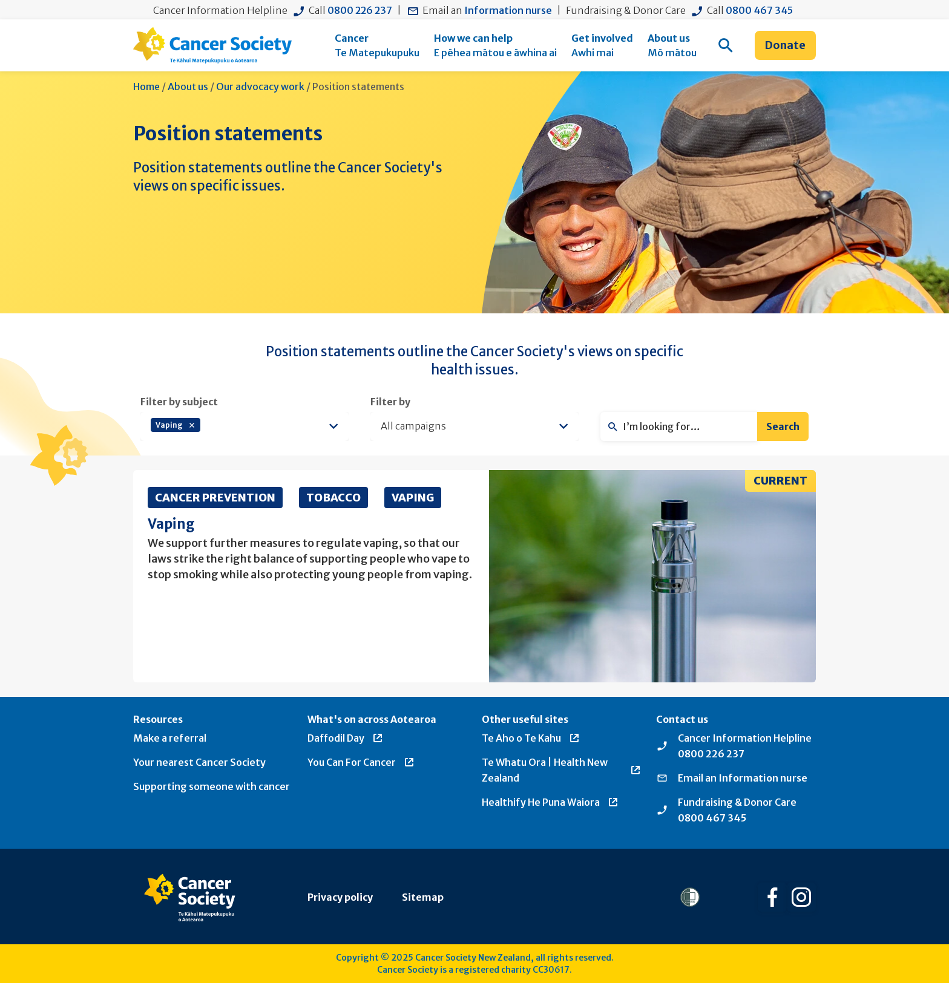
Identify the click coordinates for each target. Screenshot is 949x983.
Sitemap (423, 897)
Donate (785, 45)
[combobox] (244, 426)
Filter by (390, 402)
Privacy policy (340, 897)
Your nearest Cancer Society (199, 762)
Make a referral (169, 738)
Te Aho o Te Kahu (531, 738)
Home (146, 86)
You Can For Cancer (361, 762)
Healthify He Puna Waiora (550, 802)
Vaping (413, 498)
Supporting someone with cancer (211, 786)
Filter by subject (179, 402)
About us (188, 86)
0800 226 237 (359, 10)
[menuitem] (377, 45)
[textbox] (264, 426)
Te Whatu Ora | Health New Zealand (562, 770)
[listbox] (474, 426)
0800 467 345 (759, 10)
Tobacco (333, 498)
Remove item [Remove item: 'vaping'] (192, 425)
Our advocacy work (260, 86)
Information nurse (508, 10)
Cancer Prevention (215, 498)
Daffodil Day (345, 738)
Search (783, 426)
